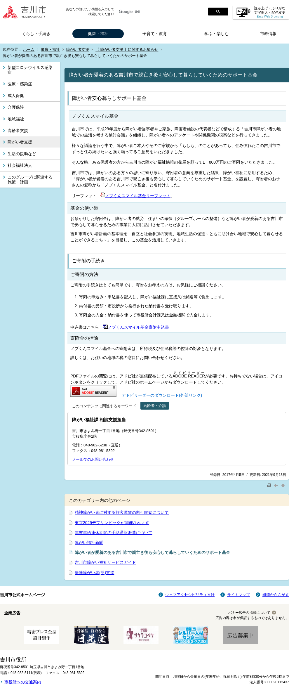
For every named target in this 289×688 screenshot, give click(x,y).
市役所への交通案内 (22, 682)
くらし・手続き (36, 33)
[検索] (159, 11)
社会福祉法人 (20, 165)
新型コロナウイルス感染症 (30, 70)
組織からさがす (275, 594)
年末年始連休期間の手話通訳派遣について (113, 532)
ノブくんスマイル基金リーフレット (135, 195)
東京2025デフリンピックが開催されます (112, 522)
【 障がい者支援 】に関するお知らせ (126, 49)
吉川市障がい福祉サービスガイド (105, 562)
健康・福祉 (98, 33)
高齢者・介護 (154, 405)
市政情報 (268, 33)
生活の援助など (22, 153)
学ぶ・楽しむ (216, 33)
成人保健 (16, 95)
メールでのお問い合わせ (93, 459)
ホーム (28, 49)
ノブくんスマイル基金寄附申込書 (136, 327)
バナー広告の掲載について (249, 613)
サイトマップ (238, 594)
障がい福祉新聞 (89, 542)
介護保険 (16, 107)
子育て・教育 (154, 33)
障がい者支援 (77, 49)
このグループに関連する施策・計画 (30, 179)
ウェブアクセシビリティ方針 (190, 594)
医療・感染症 (20, 84)
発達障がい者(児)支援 (94, 572)
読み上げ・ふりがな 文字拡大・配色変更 (270, 12)
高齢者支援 (18, 130)
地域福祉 (16, 119)
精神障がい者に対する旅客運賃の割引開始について (122, 512)
